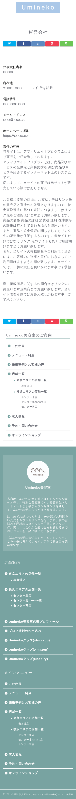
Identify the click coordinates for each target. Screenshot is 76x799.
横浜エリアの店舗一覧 (31, 391)
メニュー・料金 (23, 355)
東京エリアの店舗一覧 (31, 380)
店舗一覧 (18, 374)
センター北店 (29, 397)
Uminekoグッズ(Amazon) (28, 649)
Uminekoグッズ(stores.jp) (29, 640)
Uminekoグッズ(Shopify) (28, 659)
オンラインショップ (26, 435)
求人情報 (18, 416)
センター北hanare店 (33, 402)
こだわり (18, 346)
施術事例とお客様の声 (28, 364)
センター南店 (29, 406)
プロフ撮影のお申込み (25, 631)
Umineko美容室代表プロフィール (34, 621)
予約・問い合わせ (25, 425)
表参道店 (26, 386)
